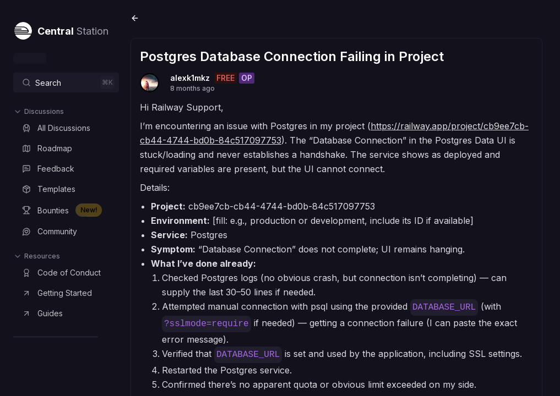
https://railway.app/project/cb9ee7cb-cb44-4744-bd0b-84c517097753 (303, 137)
